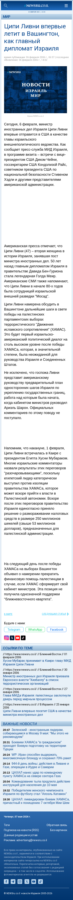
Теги (7, 825)
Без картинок (58, 830)
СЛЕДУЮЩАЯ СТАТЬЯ (54, 614)
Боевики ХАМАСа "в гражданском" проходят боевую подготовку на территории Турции (34, 746)
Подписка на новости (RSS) (21, 830)
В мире (8, 614)
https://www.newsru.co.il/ (21, 654)
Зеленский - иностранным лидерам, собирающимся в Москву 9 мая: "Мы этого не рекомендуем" (35, 733)
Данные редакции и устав (21, 835)
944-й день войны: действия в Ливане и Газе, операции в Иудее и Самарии (36, 765)
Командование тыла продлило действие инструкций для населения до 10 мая (36, 783)
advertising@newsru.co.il (31, 840)
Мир (6, 17)
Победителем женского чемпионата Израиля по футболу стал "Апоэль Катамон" (35, 792)
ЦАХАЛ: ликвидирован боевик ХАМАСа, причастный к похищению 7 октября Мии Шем (36, 801)
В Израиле (46, 704)
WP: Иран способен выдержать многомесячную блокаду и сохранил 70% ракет (37, 756)
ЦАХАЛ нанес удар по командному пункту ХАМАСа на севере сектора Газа (32, 774)
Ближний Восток (50, 654)
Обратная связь (57, 825)
